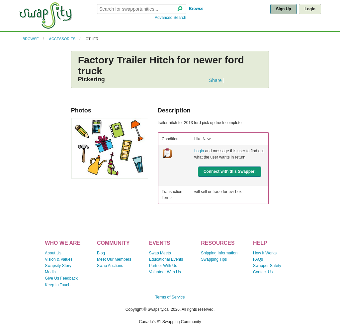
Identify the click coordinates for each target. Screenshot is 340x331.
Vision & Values (58, 259)
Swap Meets (160, 253)
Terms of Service (170, 297)
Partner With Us (163, 265)
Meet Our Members (114, 259)
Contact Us (263, 272)
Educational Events (166, 259)
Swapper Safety (267, 265)
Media (50, 272)
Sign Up (283, 9)
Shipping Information (219, 253)
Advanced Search (170, 17)
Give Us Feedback (61, 278)
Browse (196, 8)
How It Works (265, 253)
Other (92, 39)
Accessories (62, 39)
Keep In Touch (57, 285)
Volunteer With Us (165, 272)
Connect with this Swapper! (230, 171)
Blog (101, 253)
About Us (53, 253)
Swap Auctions (110, 265)
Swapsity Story (58, 265)
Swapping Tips (214, 259)
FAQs (258, 259)
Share (215, 80)
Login (309, 9)
